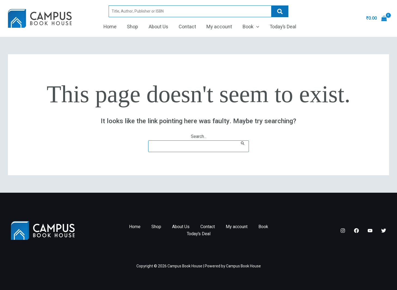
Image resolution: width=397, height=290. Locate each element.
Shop (133, 27)
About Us (159, 27)
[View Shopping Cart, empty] (376, 18)
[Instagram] (342, 230)
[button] (255, 27)
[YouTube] (370, 230)
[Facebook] (356, 230)
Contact (187, 27)
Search (278, 11)
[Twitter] (383, 230)
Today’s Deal (281, 27)
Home (111, 27)
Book (249, 27)
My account (218, 27)
